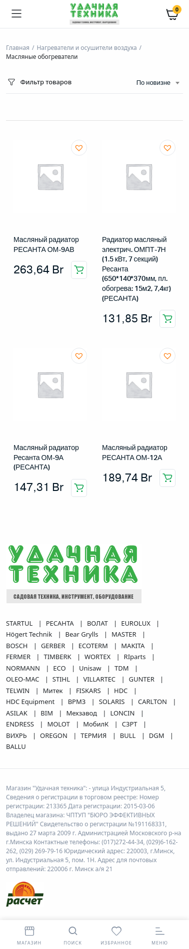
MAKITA (133, 645)
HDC (122, 690)
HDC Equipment (31, 701)
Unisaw (91, 668)
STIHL (62, 679)
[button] (79, 148)
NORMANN (24, 668)
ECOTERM (94, 645)
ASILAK (17, 713)
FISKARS (89, 690)
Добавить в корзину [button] (79, 269)
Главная (18, 47)
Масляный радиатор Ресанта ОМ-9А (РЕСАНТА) (46, 458)
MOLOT (59, 723)
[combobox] (157, 83)
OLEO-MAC (23, 679)
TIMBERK (58, 656)
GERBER (54, 645)
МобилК (96, 723)
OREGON (54, 735)
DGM (157, 735)
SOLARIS (112, 701)
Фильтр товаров (39, 82)
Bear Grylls (83, 634)
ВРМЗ (78, 701)
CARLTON (153, 701)
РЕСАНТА (61, 623)
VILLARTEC (100, 679)
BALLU (16, 746)
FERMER (19, 656)
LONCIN (123, 713)
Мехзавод (82, 713)
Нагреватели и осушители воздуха (86, 47)
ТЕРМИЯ (94, 735)
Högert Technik (30, 634)
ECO (60, 668)
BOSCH (18, 645)
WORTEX (98, 656)
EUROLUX (136, 623)
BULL (129, 735)
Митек (53, 690)
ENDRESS (21, 723)
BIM (47, 713)
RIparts (136, 656)
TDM (122, 668)
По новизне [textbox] (153, 83)
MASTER (125, 634)
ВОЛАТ (98, 623)
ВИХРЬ (17, 735)
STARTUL (20, 623)
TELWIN (19, 690)
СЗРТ (130, 723)
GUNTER (142, 679)
